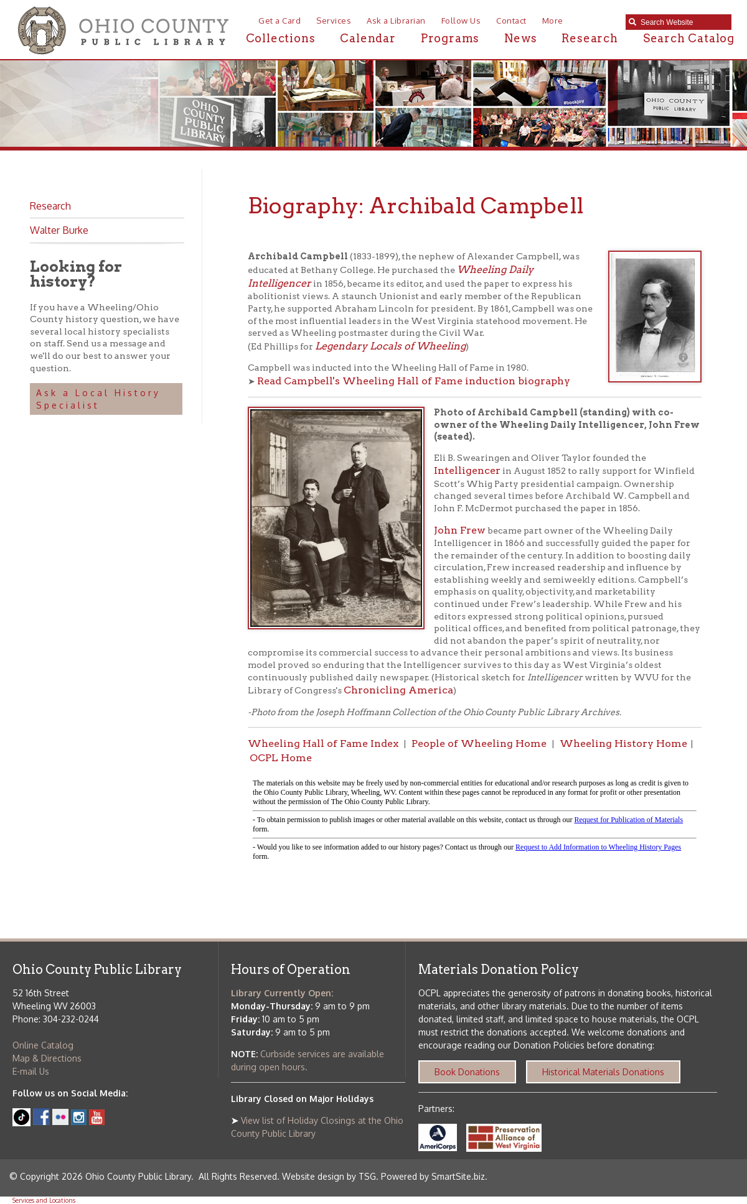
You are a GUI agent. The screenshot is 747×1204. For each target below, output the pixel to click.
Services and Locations (43, 1200)
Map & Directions (47, 1058)
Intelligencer (467, 470)
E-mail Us (30, 1071)
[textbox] (682, 22)
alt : (475, 820)
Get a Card (279, 20)
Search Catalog (689, 38)
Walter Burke (59, 230)
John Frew (460, 530)
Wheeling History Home (623, 743)
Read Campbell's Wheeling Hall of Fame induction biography (413, 381)
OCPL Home (281, 758)
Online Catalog (42, 1045)
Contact (511, 20)
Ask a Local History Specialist (98, 398)
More (552, 20)
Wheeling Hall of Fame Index (323, 743)
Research (589, 38)
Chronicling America (398, 690)
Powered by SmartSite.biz (433, 1176)
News (520, 38)
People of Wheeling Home (479, 743)
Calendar (367, 38)
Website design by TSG (329, 1176)
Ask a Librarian (396, 20)
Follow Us (461, 20)
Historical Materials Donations (603, 1072)
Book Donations (467, 1072)
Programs (450, 38)
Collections (281, 38)
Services (333, 20)
